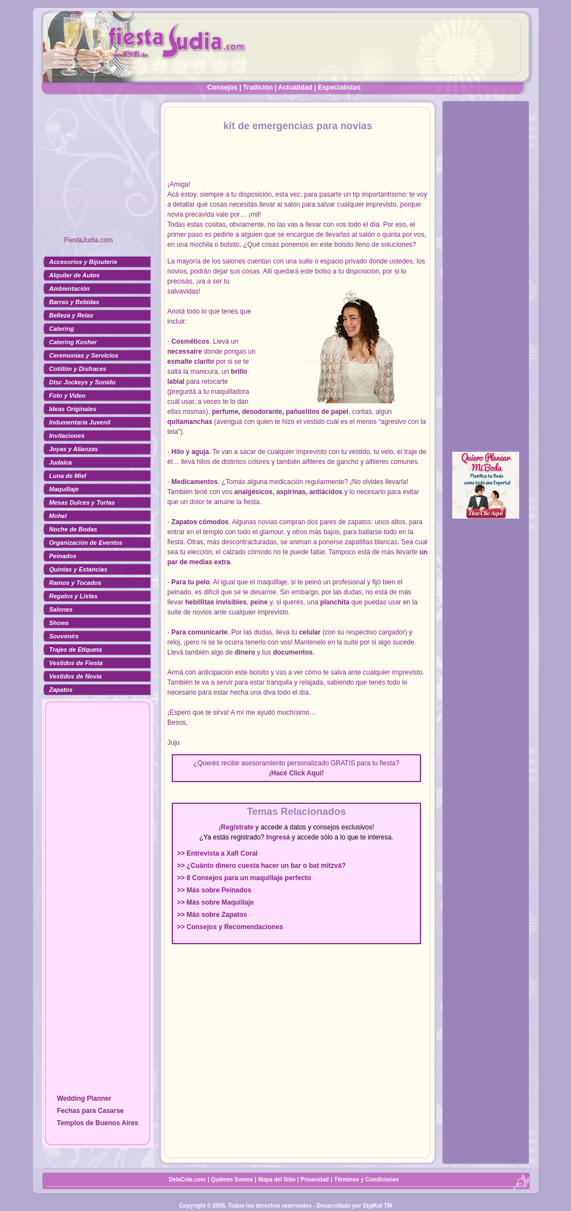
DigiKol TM (377, 1206)
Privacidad (315, 1179)
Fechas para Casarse (90, 1111)
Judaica (60, 462)
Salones (60, 609)
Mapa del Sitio (277, 1179)
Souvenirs (64, 636)
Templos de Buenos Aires (97, 1123)
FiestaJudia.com (88, 240)
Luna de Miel (67, 475)
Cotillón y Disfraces (78, 368)
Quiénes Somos (232, 1179)
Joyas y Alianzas (73, 449)
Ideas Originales (72, 409)
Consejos (222, 87)
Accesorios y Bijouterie (83, 261)
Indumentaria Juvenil (79, 422)
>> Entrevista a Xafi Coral (217, 853)
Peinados (62, 556)
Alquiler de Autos (74, 275)
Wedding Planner (84, 1098)
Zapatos (60, 689)
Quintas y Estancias (78, 569)
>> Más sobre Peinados (214, 890)
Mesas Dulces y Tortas (82, 502)
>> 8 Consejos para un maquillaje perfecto (244, 878)
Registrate (237, 827)
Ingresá (278, 837)
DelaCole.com (187, 1179)
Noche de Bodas (73, 529)
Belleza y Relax (71, 315)
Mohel (58, 515)
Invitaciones (67, 435)
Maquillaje (64, 489)
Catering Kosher (73, 342)
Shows (59, 622)
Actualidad (295, 87)
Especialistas (339, 87)
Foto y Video (67, 395)
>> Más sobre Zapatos (212, 915)
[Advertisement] (97, 170)
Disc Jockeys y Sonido (82, 382)
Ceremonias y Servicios (83, 355)
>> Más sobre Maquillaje (215, 902)
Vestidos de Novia (75, 676)
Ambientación (69, 288)
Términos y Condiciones (366, 1179)
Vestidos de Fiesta (76, 663)
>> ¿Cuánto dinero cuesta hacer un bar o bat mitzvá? (261, 866)
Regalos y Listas (73, 596)
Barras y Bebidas (74, 302)
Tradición (258, 87)
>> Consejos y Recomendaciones (230, 927)
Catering (61, 328)
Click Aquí (305, 773)
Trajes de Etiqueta (75, 649)
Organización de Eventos (85, 542)
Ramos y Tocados (75, 582)
